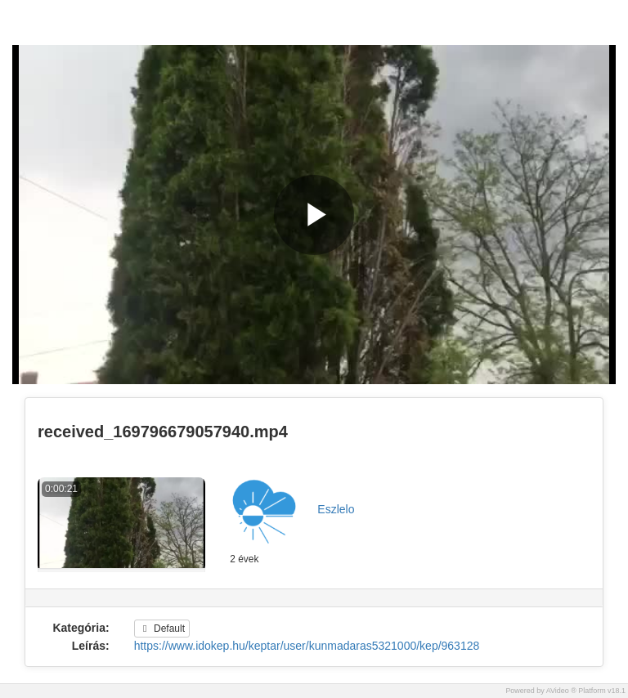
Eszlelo (335, 509)
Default (162, 628)
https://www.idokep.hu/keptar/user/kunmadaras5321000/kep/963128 (307, 645)
